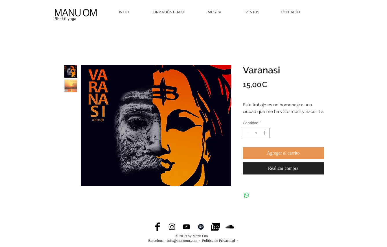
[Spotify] (201, 226)
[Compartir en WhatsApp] (246, 195)
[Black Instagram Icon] (172, 226)
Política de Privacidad (218, 240)
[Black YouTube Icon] (186, 226)
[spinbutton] (256, 133)
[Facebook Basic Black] (157, 226)
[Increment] (265, 133)
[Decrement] (247, 133)
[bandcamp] (215, 226)
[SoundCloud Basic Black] (229, 226)
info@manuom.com (182, 240)
